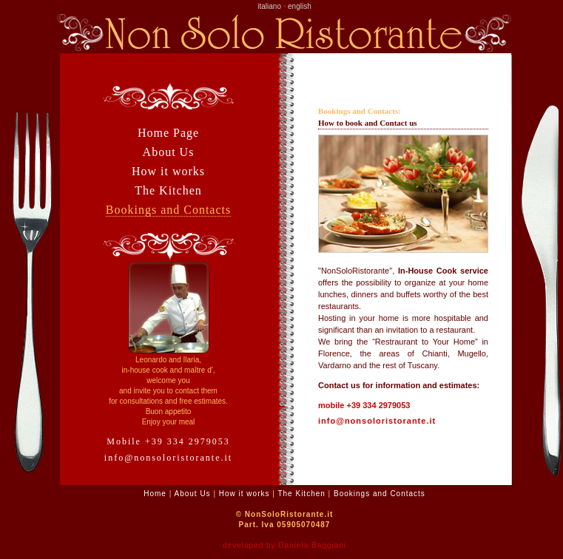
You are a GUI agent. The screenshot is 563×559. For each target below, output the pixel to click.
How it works (168, 171)
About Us (169, 152)
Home (155, 493)
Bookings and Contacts (168, 209)
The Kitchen (168, 190)
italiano (269, 6)
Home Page (168, 132)
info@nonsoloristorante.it (168, 458)
